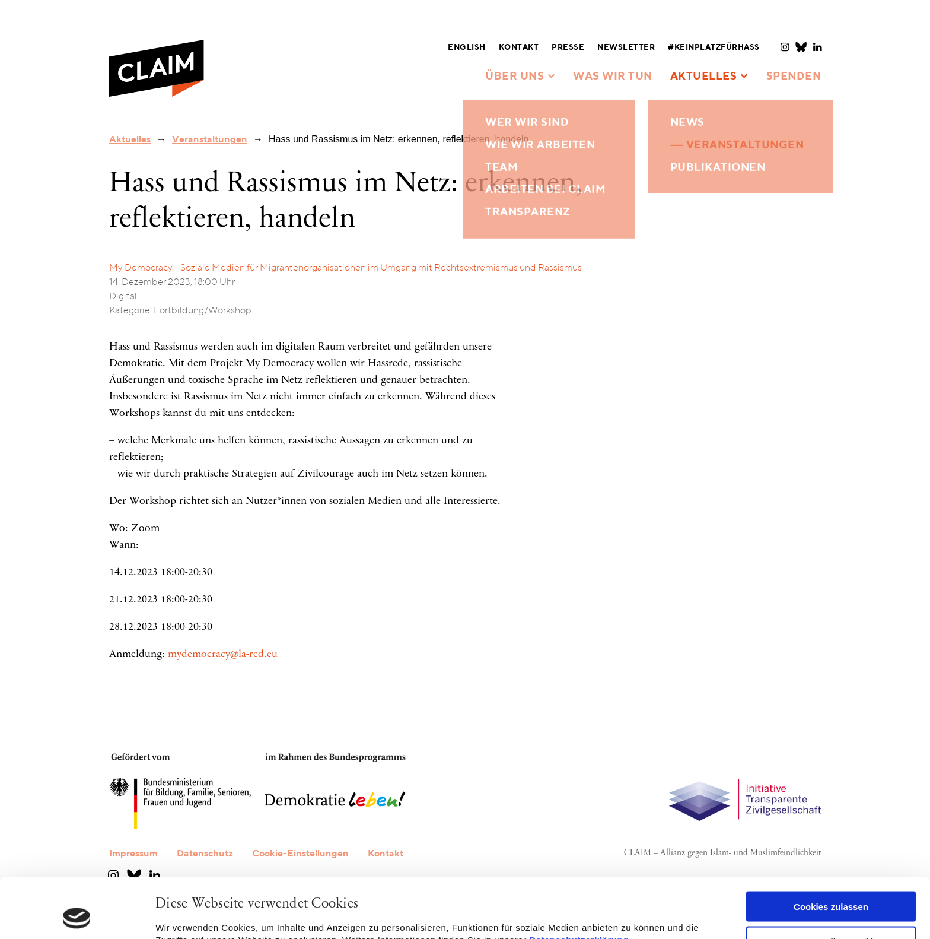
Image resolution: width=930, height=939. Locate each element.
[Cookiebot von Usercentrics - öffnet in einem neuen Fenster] (77, 916)
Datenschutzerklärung (579, 883)
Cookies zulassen (831, 850)
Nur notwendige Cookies (831, 885)
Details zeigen (185, 916)
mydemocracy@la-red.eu (223, 654)
